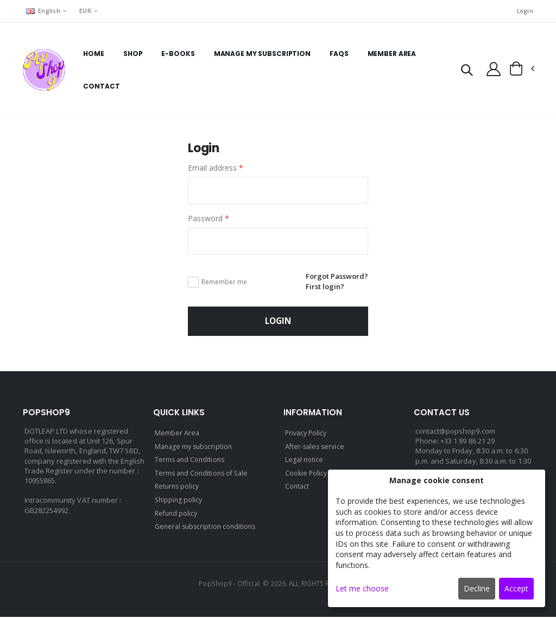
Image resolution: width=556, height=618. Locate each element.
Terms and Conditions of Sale (204, 475)
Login (524, 11)
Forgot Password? (334, 277)
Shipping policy (180, 501)
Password (208, 219)
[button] (464, 71)
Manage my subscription (261, 54)
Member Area (391, 54)
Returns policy (178, 488)
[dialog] (436, 538)
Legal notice (305, 462)
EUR (86, 11)
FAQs (339, 54)
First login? (322, 287)
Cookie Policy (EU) (314, 475)
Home (93, 54)
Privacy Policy (307, 436)
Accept (516, 588)
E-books (177, 54)
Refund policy (177, 514)
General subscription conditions (208, 527)
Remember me (224, 283)
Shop (132, 54)
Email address (215, 168)
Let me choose (362, 588)
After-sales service (316, 449)
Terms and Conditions (191, 462)
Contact (101, 86)
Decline (477, 588)
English (43, 11)
